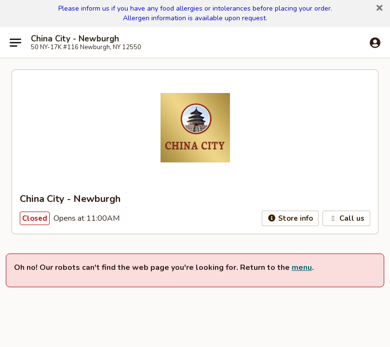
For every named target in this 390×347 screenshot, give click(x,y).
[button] (379, 8)
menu (302, 267)
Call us (346, 218)
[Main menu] (15, 42)
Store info (290, 218)
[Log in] (375, 43)
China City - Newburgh (75, 39)
